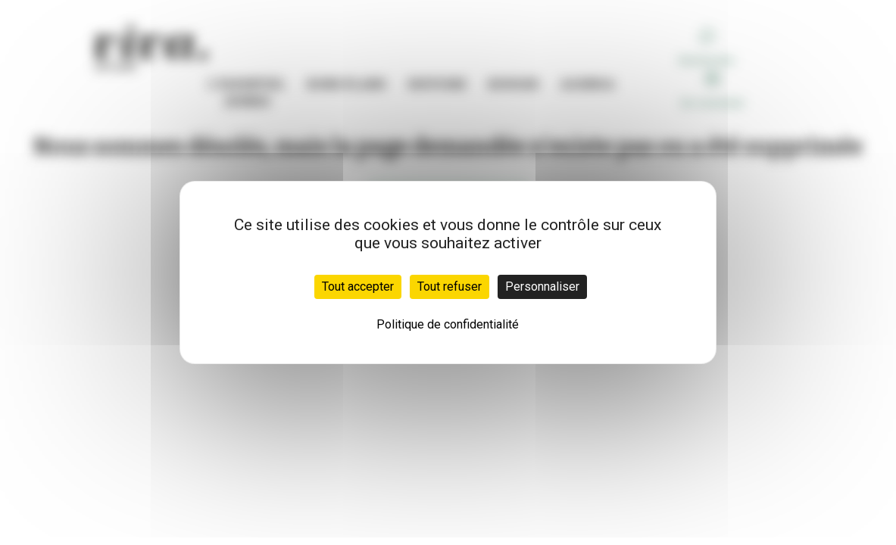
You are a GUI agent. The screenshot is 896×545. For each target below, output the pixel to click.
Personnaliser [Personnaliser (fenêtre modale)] (542, 286)
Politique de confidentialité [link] (447, 324)
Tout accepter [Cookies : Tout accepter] (358, 286)
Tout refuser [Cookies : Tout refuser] (449, 286)
